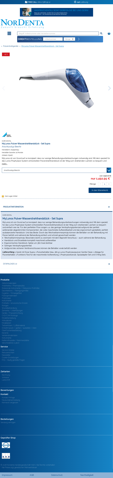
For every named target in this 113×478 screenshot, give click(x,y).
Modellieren (6, 323)
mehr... (4, 164)
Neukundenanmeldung (11, 400)
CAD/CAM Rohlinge (10, 316)
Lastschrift (6, 380)
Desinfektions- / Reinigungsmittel (15, 291)
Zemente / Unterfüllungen (12, 311)
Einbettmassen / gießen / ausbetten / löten (19, 328)
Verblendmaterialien (9, 335)
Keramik (5, 333)
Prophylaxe (6, 298)
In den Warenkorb (100, 190)
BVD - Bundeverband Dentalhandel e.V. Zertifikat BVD (6, 456)
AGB (32, 475)
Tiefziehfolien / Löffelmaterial (13, 325)
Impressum (7, 475)
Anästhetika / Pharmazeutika (13, 286)
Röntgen (5, 306)
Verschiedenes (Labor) (10, 343)
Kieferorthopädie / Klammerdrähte (15, 340)
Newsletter (6, 355)
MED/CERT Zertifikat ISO (6, 445)
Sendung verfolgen (8, 422)
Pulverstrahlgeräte (10, 46)
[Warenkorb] (109, 33)
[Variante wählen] (56, 170)
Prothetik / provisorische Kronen (15, 303)
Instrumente (6, 301)
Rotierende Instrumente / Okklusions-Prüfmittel (20, 288)
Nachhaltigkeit (86, 475)
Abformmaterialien (9, 283)
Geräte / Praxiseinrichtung (12, 313)
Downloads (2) (10, 264)
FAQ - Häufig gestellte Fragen (13, 360)
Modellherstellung (9, 318)
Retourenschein (8, 353)
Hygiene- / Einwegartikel (12, 293)
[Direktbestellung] (79, 39)
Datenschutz (57, 475)
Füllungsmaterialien (9, 296)
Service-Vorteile (8, 350)
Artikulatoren (7, 320)
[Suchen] (101, 33)
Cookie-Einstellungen (10, 358)
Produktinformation (13, 207)
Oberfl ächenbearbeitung (11, 330)
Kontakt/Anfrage (8, 398)
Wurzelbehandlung (9, 308)
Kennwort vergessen (10, 403)
